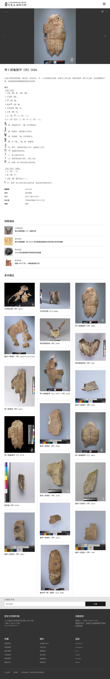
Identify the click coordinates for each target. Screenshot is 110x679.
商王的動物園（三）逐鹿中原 (26, 231)
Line (76, 651)
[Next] (105, 36)
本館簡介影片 (45, 643)
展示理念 (43, 655)
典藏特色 (43, 651)
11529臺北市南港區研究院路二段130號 (20, 620)
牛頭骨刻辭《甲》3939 (14, 309)
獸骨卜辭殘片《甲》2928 (50, 446)
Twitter (78, 655)
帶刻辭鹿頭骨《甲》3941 (85, 363)
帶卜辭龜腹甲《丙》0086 (85, 325)
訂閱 (95, 604)
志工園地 (7, 672)
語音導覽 (7, 651)
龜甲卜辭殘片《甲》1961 (85, 552)
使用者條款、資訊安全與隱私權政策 (34, 672)
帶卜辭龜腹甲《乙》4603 (85, 455)
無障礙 (16, 672)
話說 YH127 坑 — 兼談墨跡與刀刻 (28, 263)
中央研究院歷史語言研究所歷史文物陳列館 (16, 4)
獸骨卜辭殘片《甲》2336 (50, 495)
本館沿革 (43, 647)
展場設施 (7, 658)
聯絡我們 (43, 662)
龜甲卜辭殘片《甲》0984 (14, 554)
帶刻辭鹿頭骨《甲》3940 (50, 343)
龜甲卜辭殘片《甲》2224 (50, 537)
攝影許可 (7, 662)
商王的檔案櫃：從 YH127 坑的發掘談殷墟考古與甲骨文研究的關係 (41, 242)
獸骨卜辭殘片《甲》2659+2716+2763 (12, 357)
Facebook (79, 643)
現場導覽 (7, 647)
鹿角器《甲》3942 (12, 505)
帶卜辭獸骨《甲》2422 (14, 409)
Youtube (78, 658)
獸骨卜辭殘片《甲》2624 (85, 503)
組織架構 (43, 658)
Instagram (79, 647)
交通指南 (7, 655)
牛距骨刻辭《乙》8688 (49, 311)
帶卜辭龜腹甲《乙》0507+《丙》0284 (54, 394)
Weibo (77, 662)
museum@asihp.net (11, 625)
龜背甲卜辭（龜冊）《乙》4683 (52, 592)
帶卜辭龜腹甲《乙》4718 (14, 455)
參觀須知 (7, 643)
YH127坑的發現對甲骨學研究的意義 (29, 252)
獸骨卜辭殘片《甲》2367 (85, 405)
